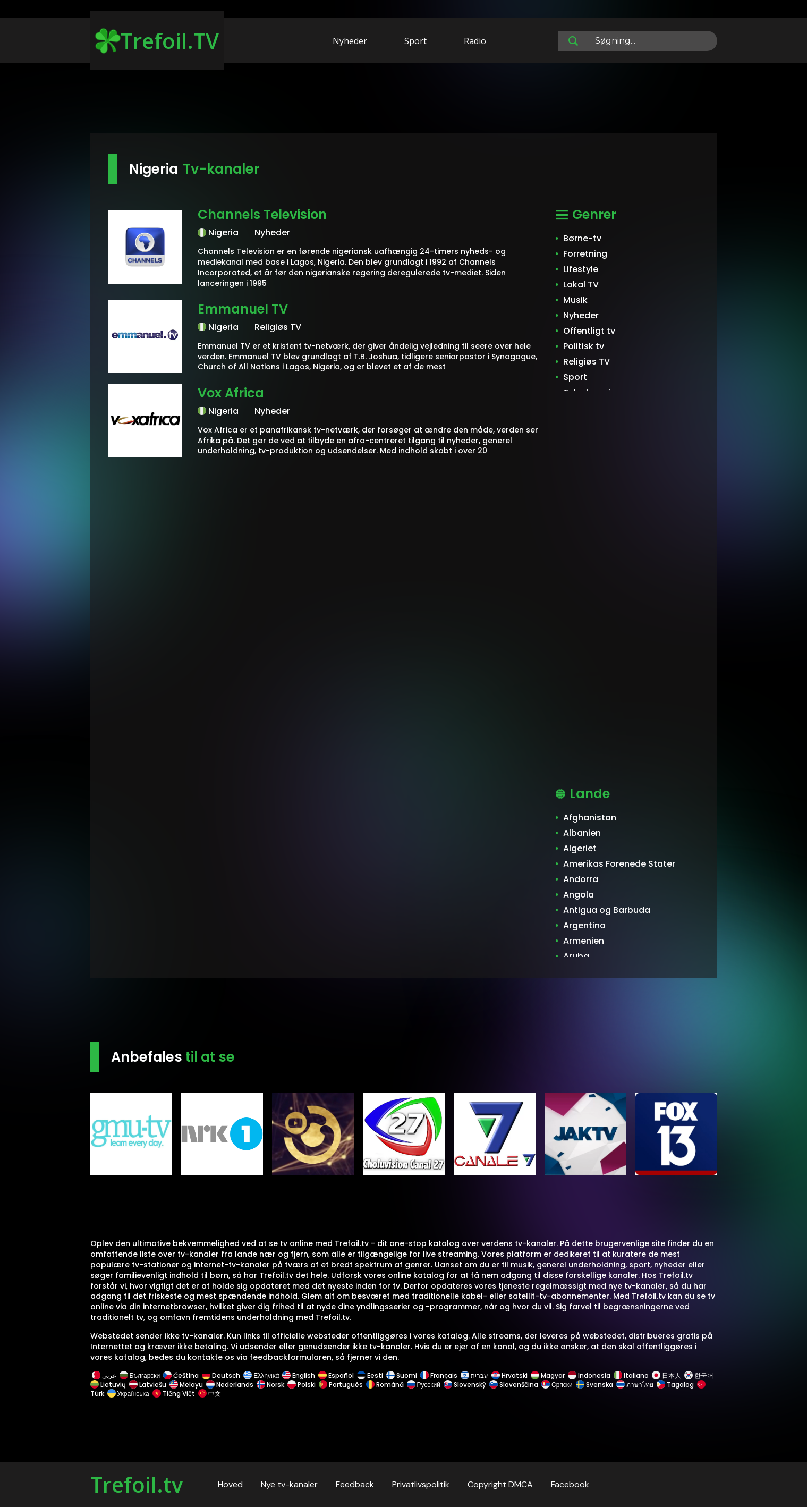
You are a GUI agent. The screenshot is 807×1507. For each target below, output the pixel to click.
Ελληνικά (261, 1375)
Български (140, 1375)
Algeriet (580, 848)
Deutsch (221, 1375)
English (299, 1375)
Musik (575, 300)
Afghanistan (589, 817)
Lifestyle (580, 269)
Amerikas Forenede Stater (619, 864)
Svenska (594, 1384)
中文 (209, 1393)
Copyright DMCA (500, 1484)
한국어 (699, 1375)
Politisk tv (583, 346)
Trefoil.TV (157, 40)
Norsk (270, 1384)
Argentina (584, 925)
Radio (475, 41)
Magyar (547, 1375)
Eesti (370, 1375)
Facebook (570, 1484)
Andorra (580, 879)
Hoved (230, 1484)
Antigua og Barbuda (606, 910)
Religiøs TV (586, 361)
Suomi (402, 1375)
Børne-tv (582, 238)
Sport (415, 41)
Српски (557, 1384)
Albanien (582, 833)
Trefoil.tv (136, 1484)
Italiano (631, 1375)
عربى (104, 1375)
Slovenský (465, 1384)
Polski (301, 1384)
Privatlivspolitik (420, 1484)
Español (336, 1375)
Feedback (355, 1484)
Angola (578, 894)
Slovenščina (514, 1384)
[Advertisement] (403, 100)
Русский (424, 1384)
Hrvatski (509, 1375)
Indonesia (589, 1375)
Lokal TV (581, 284)
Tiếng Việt (174, 1393)
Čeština (181, 1375)
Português (340, 1384)
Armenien (583, 941)
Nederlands (230, 1384)
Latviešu (148, 1384)
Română (384, 1384)
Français (439, 1375)
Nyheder (350, 41)
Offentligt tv (589, 331)
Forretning (585, 254)
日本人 (666, 1375)
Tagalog (675, 1384)
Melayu (186, 1384)
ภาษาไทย (635, 1384)
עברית (474, 1375)
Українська (128, 1393)
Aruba (576, 956)
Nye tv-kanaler (289, 1484)
